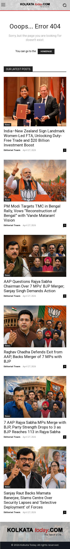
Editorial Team (12, 150)
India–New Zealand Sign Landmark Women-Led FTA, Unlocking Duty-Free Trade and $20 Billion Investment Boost (34, 138)
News (7, 124)
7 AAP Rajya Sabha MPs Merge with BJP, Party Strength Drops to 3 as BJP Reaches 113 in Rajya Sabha (35, 427)
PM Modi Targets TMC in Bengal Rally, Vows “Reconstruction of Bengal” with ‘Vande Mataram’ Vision (32, 213)
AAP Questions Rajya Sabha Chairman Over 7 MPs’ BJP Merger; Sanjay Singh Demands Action (34, 286)
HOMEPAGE (46, 51)
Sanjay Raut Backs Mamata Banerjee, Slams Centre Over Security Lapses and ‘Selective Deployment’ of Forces (30, 500)
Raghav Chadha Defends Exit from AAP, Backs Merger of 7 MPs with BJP (33, 357)
